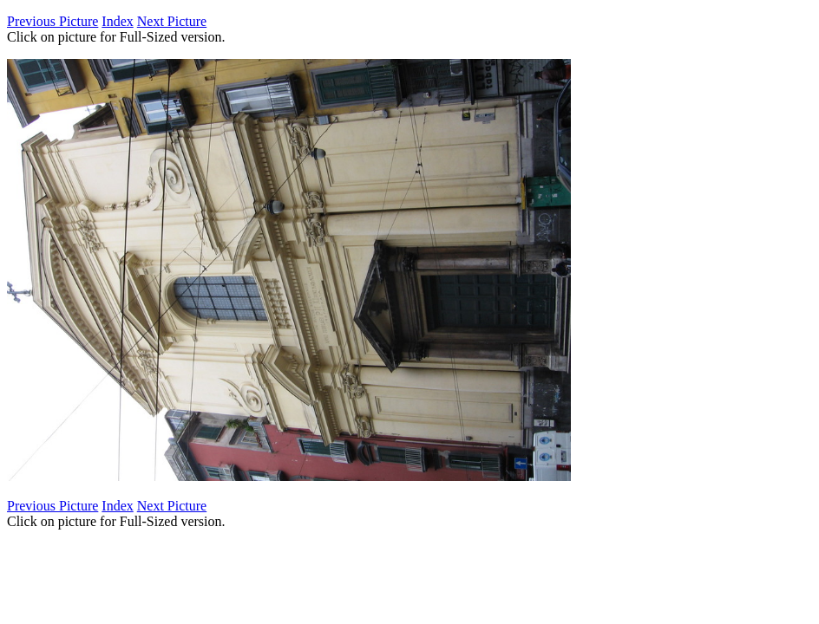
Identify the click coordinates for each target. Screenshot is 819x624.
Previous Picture (52, 21)
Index (117, 21)
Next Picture (171, 21)
